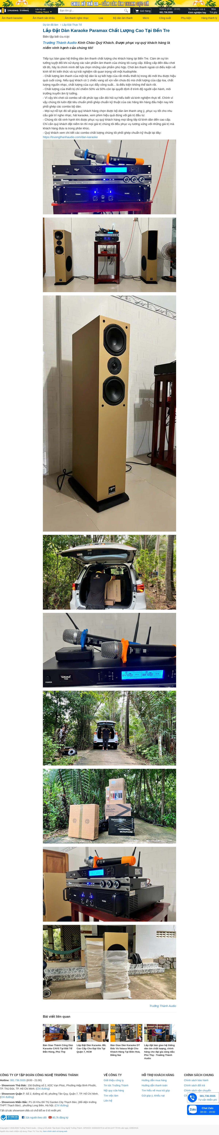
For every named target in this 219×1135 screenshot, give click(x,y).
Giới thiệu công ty (114, 1080)
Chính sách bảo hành (196, 1080)
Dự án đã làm (50, 24)
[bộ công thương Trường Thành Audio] (10, 1117)
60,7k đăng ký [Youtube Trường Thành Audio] (58, 1117)
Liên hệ (108, 1100)
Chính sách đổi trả (194, 1085)
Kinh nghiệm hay (197, 10)
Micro (146, 18)
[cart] (142, 10)
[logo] (14, 11)
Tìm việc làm (111, 1095)
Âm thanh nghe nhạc (77, 18)
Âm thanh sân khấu (44, 18)
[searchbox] (94, 10)
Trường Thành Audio (60, 43)
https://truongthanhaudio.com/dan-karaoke (70, 137)
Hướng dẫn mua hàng (154, 1080)
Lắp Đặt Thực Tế (72, 24)
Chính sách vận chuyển (197, 1090)
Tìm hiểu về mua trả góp (156, 1090)
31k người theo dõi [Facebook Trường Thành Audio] (34, 1117)
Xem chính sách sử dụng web (55, 1131)
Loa (101, 18)
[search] (126, 10)
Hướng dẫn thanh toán (154, 1085)
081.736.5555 (170, 10)
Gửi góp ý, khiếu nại (153, 1095)
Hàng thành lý (209, 18)
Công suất (165, 18)
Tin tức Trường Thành (116, 1085)
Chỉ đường (43, 1088)
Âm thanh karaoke (12, 18)
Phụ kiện (186, 18)
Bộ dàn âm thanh (123, 18)
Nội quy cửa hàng (114, 1090)
